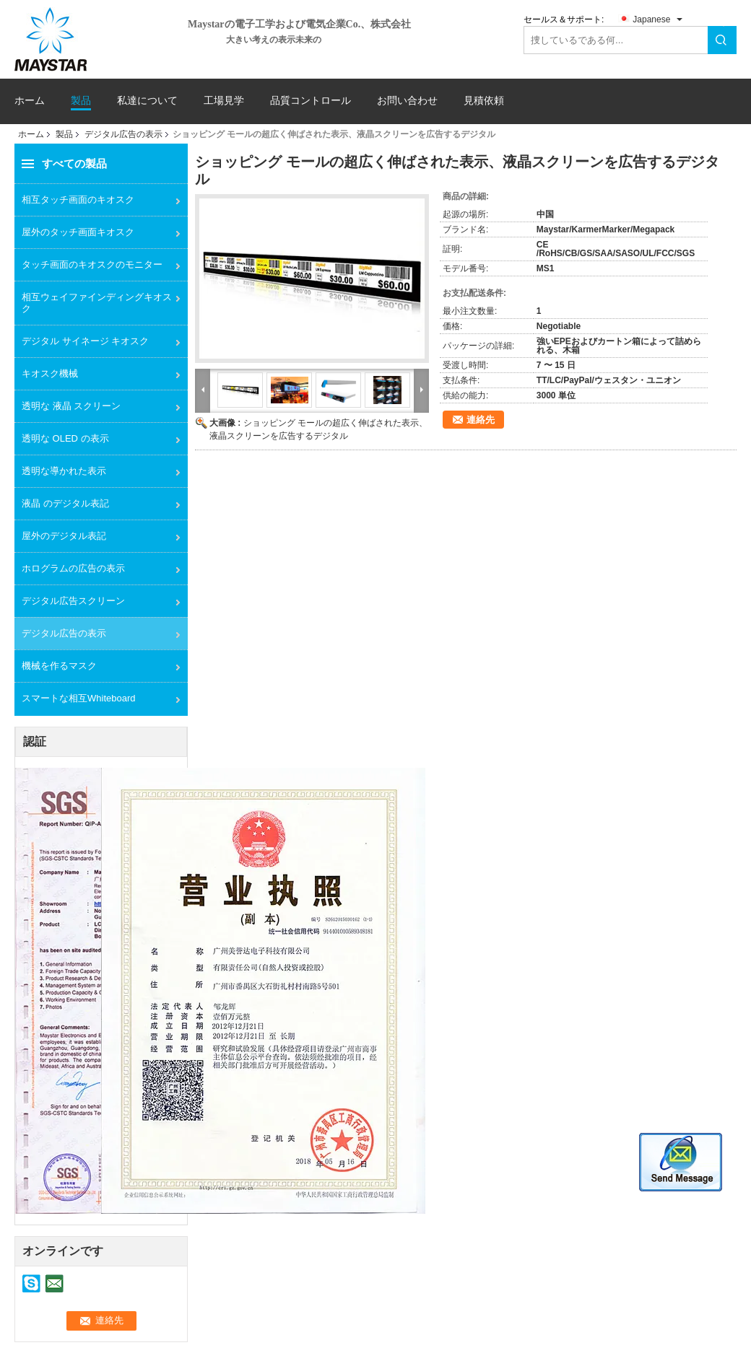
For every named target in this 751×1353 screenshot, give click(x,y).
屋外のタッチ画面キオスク (78, 232)
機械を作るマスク (59, 665)
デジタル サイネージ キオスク (85, 341)
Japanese (651, 19)
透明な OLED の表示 (65, 438)
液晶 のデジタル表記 (65, 503)
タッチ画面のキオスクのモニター (92, 264)
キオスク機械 (50, 373)
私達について (147, 100)
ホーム (29, 100)
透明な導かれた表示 (64, 470)
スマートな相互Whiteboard (78, 698)
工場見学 (224, 100)
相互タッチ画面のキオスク (78, 199)
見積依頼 (484, 100)
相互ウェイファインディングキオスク (97, 303)
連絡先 (480, 419)
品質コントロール (310, 100)
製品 (81, 100)
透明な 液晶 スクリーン (71, 405)
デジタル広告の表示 (123, 134)
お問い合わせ (407, 100)
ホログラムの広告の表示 (73, 568)
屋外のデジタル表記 (64, 535)
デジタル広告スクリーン (73, 600)
